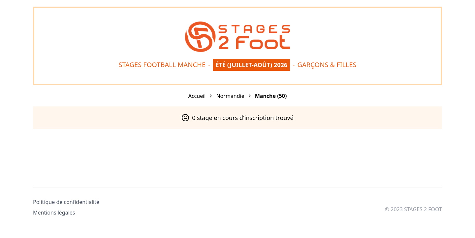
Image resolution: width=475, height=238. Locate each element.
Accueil (197, 95)
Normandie (230, 95)
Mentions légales (54, 212)
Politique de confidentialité (66, 202)
